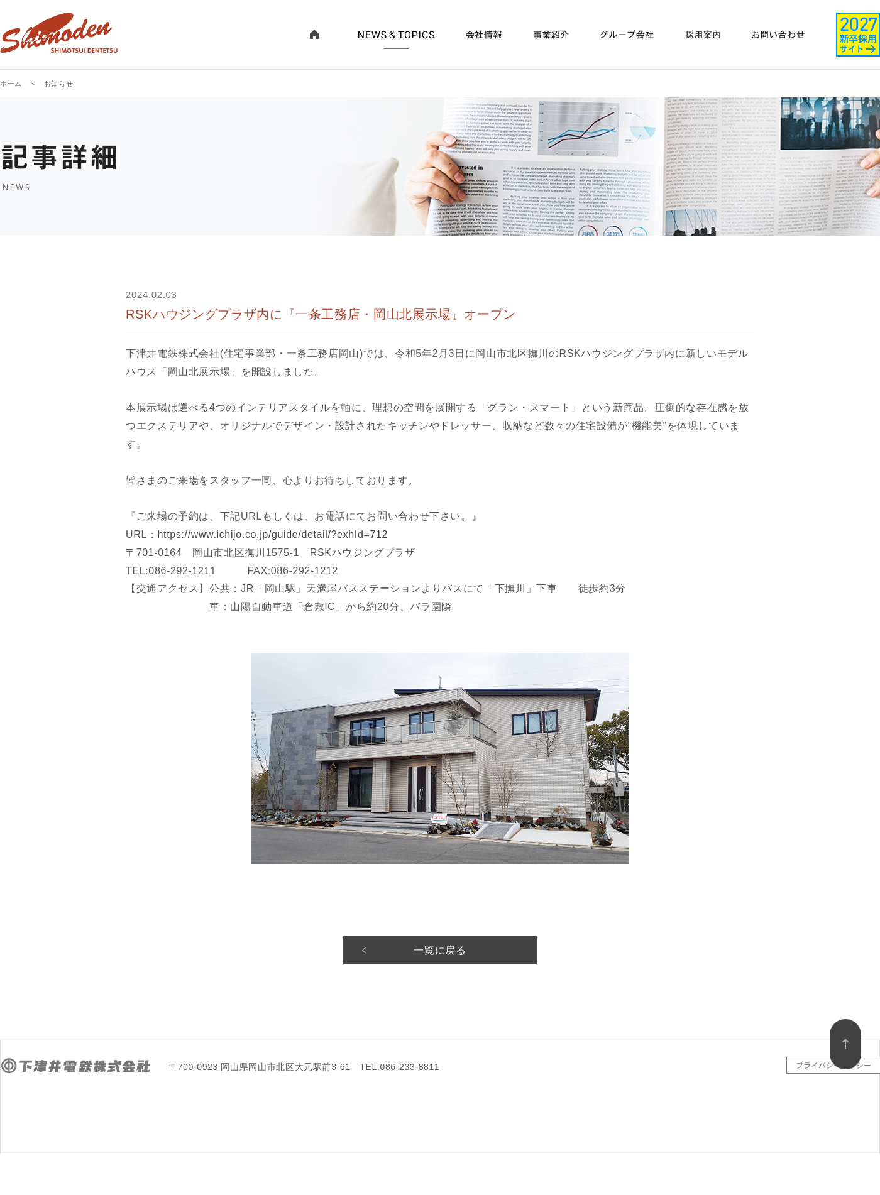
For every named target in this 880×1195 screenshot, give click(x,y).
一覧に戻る (440, 950)
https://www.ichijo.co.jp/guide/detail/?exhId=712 (273, 534)
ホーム (11, 83)
